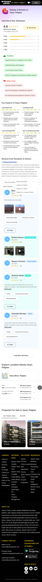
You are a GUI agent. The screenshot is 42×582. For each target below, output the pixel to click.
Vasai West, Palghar (17, 376)
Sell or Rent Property (18, 2)
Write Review (31, 28)
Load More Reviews (21, 355)
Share (10, 230)
